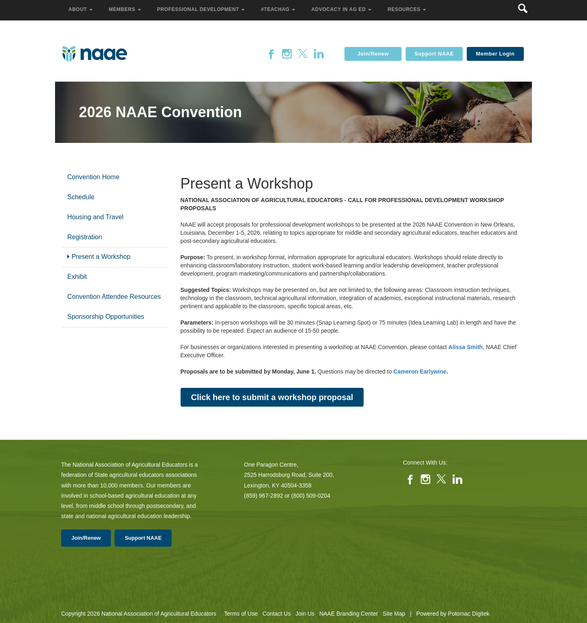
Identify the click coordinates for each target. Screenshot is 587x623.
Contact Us (277, 613)
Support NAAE (434, 54)
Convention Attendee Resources (114, 296)
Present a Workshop (98, 256)
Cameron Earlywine (419, 371)
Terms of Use (241, 613)
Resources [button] (408, 9)
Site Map (394, 613)
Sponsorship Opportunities (105, 316)
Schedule (81, 197)
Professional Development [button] (201, 9)
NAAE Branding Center (348, 613)
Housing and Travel (95, 217)
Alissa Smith (465, 347)
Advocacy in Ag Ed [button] (342, 9)
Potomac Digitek (469, 613)
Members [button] (126, 9)
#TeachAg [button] (279, 9)
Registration (84, 237)
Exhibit (77, 276)
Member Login (495, 54)
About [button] (81, 9)
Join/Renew (372, 54)
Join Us (305, 613)
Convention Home (93, 177)
